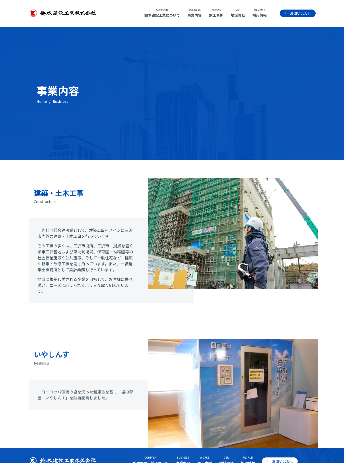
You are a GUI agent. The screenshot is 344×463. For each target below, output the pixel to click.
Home (42, 101)
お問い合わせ (298, 13)
